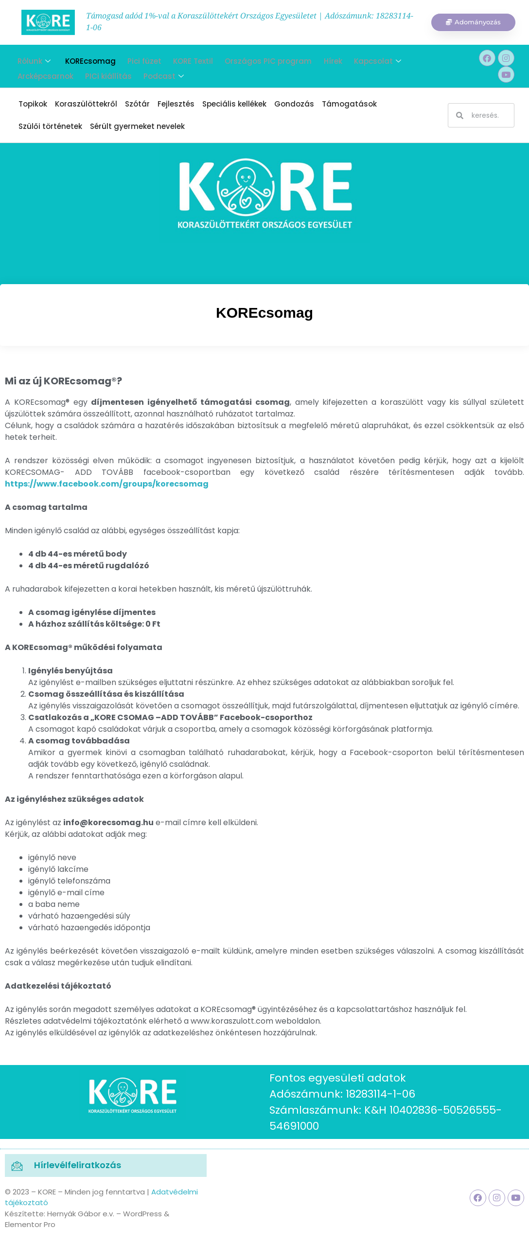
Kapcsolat (362, 59)
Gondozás (294, 104)
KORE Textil (184, 59)
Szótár (137, 104)
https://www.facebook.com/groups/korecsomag (107, 483)
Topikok (32, 104)
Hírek (320, 59)
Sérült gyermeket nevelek (137, 126)
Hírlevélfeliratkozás (77, 1165)
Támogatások (349, 104)
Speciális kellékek (234, 104)
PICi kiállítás (103, 72)
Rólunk (31, 59)
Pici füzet (138, 59)
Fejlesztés (176, 104)
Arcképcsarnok (43, 72)
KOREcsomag (85, 59)
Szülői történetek (50, 126)
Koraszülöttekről (86, 104)
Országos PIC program (257, 59)
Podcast (157, 72)
